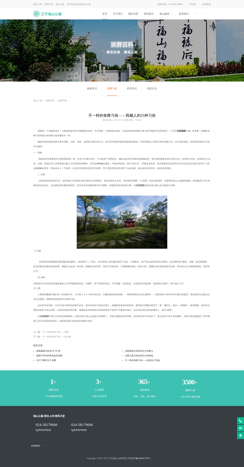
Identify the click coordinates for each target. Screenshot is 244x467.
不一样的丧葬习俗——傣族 (56, 332)
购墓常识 (92, 88)
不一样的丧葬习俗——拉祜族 (57, 336)
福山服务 (164, 13)
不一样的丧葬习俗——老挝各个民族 (142, 360)
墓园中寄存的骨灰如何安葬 (49, 355)
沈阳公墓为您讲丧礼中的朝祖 (139, 355)
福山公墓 (37, 100)
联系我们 (184, 13)
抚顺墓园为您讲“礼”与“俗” (48, 351)
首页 (104, 13)
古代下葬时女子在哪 (46, 360)
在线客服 (206, 4)
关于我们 (118, 13)
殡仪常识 (132, 88)
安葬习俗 (112, 88)
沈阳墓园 (181, 131)
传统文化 (152, 88)
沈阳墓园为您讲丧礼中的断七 (139, 351)
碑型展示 (149, 13)
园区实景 (133, 13)
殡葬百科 (50, 100)
